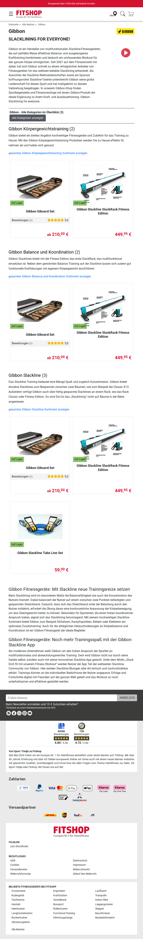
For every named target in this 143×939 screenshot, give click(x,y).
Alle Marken (28, 24)
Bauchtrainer (102, 913)
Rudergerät (17, 895)
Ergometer (59, 890)
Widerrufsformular (20, 873)
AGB (12, 860)
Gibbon (41, 24)
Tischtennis (17, 899)
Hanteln (15, 904)
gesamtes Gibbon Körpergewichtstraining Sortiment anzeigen (48, 153)
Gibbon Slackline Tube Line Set (40, 553)
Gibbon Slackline (25, 375)
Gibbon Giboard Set (40, 211)
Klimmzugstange (62, 917)
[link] (8, 714)
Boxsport (58, 904)
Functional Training (64, 913)
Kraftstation (60, 895)
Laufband (100, 890)
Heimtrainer (18, 908)
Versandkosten (18, 869)
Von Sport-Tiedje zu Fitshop (25, 751)
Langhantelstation (21, 913)
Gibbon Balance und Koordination (41, 252)
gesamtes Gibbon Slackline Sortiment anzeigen (39, 409)
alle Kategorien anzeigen (27, 118)
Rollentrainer (60, 908)
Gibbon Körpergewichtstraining (38, 128)
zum (19, 846)
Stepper (99, 908)
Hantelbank (59, 899)
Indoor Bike (101, 899)
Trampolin (101, 895)
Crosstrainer (18, 890)
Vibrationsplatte (20, 922)
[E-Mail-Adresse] (61, 697)
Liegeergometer (104, 904)
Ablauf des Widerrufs (84, 873)
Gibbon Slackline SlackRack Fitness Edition (103, 211)
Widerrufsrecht (81, 869)
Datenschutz (80, 860)
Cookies (14, 864)
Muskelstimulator (105, 917)
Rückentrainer (19, 917)
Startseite (14, 24)
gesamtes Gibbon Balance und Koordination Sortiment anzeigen (50, 276)
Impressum (79, 864)
